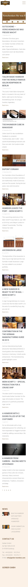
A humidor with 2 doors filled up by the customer (13, 416)
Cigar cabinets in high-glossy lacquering (17, 529)
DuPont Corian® (10, 169)
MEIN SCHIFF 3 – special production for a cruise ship (13, 385)
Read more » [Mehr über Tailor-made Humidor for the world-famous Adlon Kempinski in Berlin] (5, 105)
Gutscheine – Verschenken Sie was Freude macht (13, 29)
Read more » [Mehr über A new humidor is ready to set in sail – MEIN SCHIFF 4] (5, 312)
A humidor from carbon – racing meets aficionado (14, 461)
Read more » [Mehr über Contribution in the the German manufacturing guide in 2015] (5, 362)
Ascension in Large (12, 250)
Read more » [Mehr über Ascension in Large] (5, 270)
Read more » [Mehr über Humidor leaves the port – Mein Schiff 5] (5, 231)
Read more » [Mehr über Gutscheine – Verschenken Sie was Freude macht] (5, 57)
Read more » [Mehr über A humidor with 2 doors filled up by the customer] (5, 439)
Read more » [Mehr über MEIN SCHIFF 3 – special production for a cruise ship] (5, 407)
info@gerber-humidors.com (16, 558)
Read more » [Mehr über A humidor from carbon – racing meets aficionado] (5, 486)
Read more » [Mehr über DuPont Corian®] (5, 189)
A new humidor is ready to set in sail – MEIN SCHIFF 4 (13, 292)
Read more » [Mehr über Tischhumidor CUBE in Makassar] (5, 150)
